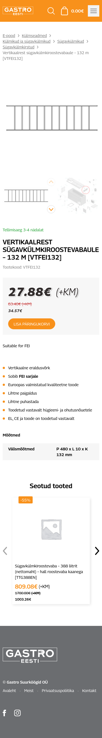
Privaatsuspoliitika (58, 690)
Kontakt (89, 690)
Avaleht (9, 690)
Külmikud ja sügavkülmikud (27, 41)
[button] (51, 209)
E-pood (9, 35)
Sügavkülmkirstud (18, 46)
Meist (29, 690)
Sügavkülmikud (70, 41)
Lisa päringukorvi (32, 323)
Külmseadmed (34, 35)
